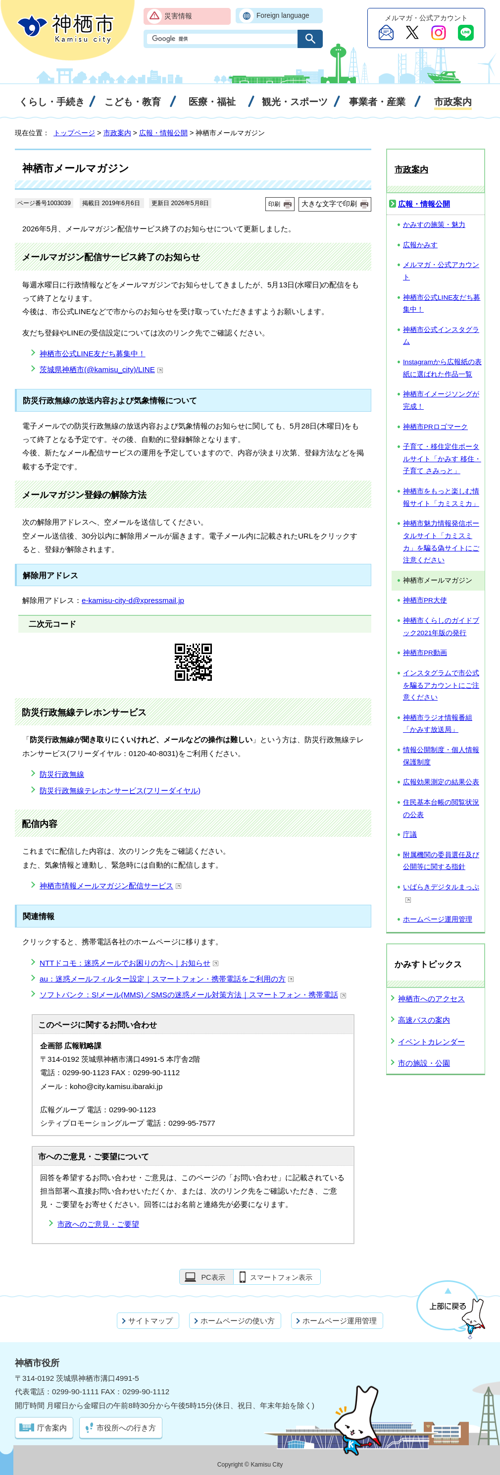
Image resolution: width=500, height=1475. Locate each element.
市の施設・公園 (424, 1063)
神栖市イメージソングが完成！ (441, 400)
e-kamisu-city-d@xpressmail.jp (133, 600)
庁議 (410, 834)
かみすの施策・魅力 (434, 224)
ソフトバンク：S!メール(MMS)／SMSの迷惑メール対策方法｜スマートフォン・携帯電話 (193, 994)
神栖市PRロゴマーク (435, 427)
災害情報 (178, 16)
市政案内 (117, 133)
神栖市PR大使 (425, 600)
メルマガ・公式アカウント (441, 271)
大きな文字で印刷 (329, 204)
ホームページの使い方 (237, 1320)
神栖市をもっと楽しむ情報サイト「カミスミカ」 (441, 497)
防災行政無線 (62, 774)
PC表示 (213, 1277)
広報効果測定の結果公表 (441, 782)
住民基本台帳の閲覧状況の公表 (441, 809)
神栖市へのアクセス (431, 998)
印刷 (274, 204)
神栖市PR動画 (425, 652)
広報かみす (420, 245)
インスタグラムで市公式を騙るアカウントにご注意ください (441, 685)
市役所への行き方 (126, 1427)
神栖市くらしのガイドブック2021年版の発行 (441, 627)
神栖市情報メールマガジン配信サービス (111, 885)
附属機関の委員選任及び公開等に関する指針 (441, 861)
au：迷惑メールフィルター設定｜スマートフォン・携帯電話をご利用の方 (167, 979)
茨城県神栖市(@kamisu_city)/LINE (101, 369)
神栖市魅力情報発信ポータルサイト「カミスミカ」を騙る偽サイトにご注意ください (441, 542)
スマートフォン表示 (281, 1277)
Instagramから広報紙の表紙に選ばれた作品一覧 (442, 368)
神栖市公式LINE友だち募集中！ (93, 353)
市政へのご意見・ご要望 (98, 1224)
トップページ (74, 133)
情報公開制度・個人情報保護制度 (441, 756)
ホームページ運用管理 (437, 919)
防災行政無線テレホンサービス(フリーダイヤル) (120, 790)
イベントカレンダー (431, 1042)
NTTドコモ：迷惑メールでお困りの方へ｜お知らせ (129, 963)
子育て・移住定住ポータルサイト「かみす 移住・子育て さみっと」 (442, 459)
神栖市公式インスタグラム (441, 336)
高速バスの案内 (424, 1020)
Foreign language (282, 15)
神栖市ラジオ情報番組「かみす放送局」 (437, 724)
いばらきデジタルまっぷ (441, 893)
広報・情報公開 (163, 133)
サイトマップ (150, 1320)
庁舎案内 (52, 1427)
